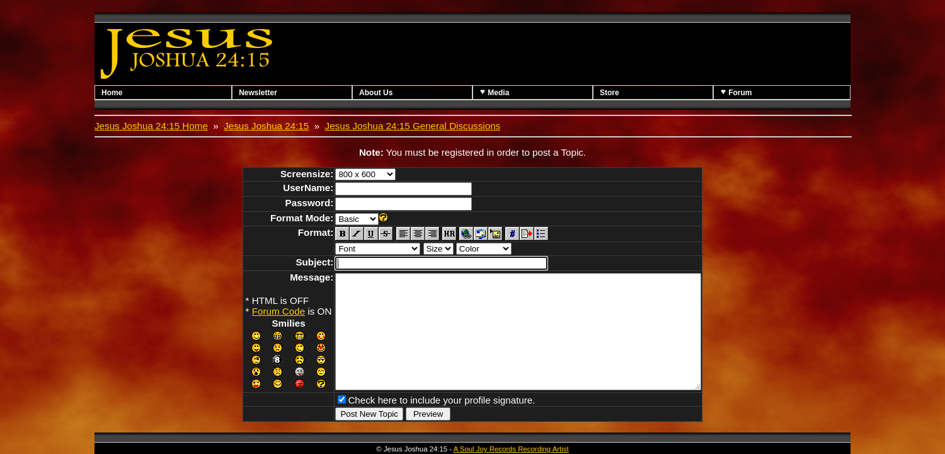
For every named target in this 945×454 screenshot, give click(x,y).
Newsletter (258, 92)
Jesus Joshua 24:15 (266, 125)
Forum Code (256, 311)
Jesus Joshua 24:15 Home (151, 125)
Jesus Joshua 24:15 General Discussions (413, 125)
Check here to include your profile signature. (419, 420)
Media (494, 92)
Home (111, 92)
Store (609, 92)
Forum (736, 92)
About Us (375, 92)
